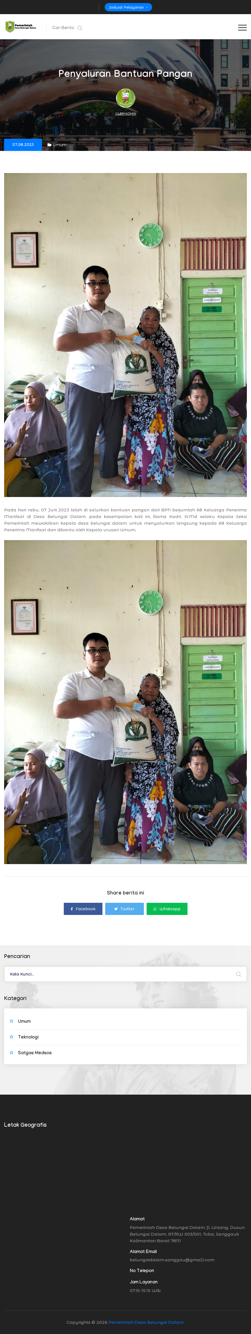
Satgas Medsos (35, 1053)
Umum (57, 144)
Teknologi (28, 1037)
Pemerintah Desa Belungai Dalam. (146, 1322)
